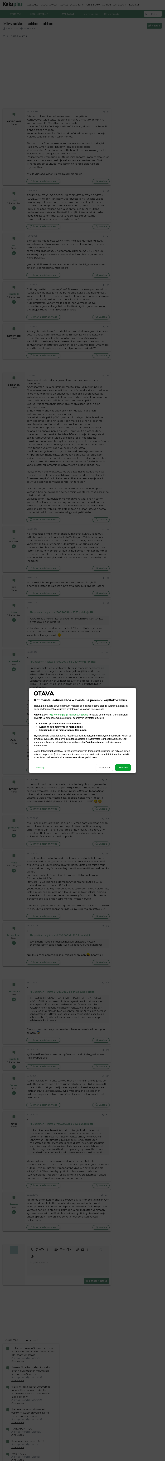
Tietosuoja (39, 767)
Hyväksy (123, 767)
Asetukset (104, 767)
